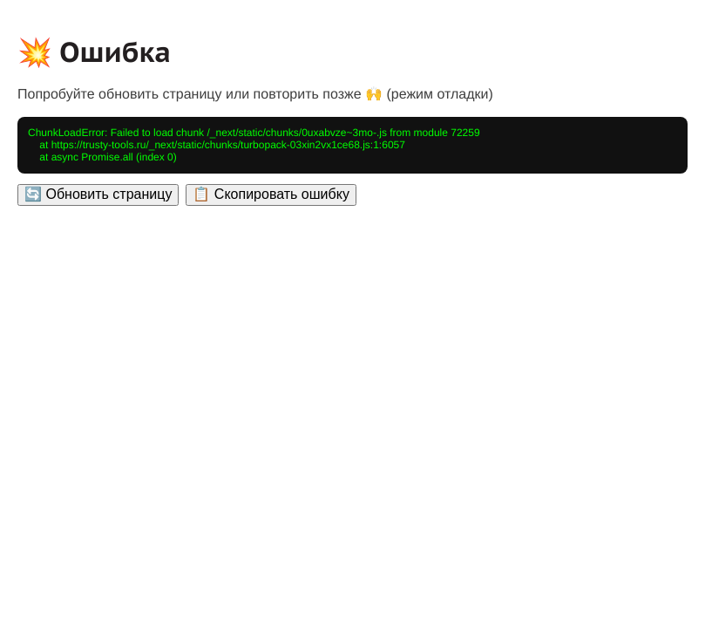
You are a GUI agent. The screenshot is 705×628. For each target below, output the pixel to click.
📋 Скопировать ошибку (271, 194)
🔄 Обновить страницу (98, 194)
